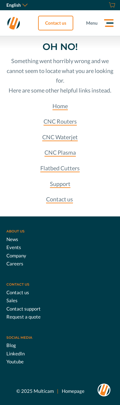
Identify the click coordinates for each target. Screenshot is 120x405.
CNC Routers (60, 121)
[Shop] (111, 5)
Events (13, 247)
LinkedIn (15, 353)
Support (60, 183)
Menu (92, 23)
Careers (14, 263)
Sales (12, 300)
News (12, 239)
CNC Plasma (60, 152)
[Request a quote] (104, 5)
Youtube (15, 361)
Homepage (73, 391)
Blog (11, 345)
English (17, 5)
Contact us (55, 23)
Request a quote (23, 317)
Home (60, 105)
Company (16, 255)
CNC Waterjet (60, 137)
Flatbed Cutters (60, 168)
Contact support (23, 309)
